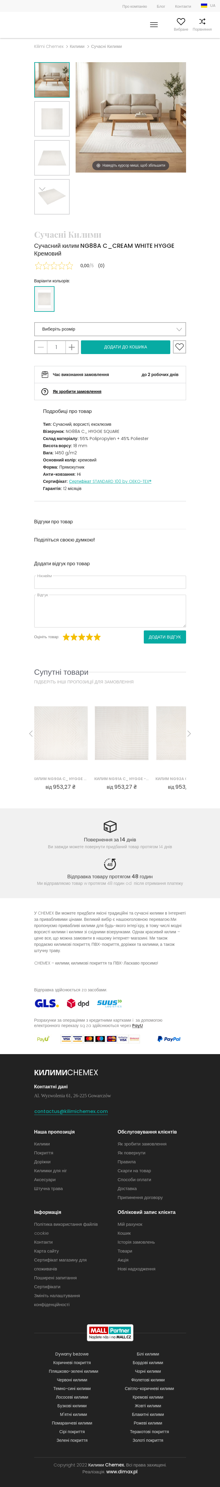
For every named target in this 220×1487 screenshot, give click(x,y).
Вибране (170, 29)
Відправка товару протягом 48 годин (110, 876)
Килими (77, 46)
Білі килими (148, 1354)
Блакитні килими (148, 1414)
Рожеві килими (148, 1423)
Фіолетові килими (148, 1380)
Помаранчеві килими (72, 1423)
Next (45, 221)
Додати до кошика (125, 347)
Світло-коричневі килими (149, 1388)
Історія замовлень (136, 1242)
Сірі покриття (72, 1432)
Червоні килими (72, 1380)
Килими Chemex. (106, 1465)
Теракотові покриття (149, 1432)
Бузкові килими (72, 1406)
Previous (59, 221)
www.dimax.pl (122, 1472)
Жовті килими (148, 1406)
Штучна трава (48, 1188)
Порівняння (191, 29)
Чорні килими (148, 1371)
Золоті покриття (148, 1440)
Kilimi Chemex (48, 46)
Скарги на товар (134, 1170)
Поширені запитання (55, 1278)
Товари (125, 1251)
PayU (137, 1025)
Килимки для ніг (50, 1170)
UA (213, 5)
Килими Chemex (24, 25)
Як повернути (131, 1153)
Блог (161, 6)
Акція (123, 1260)
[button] (110, 329)
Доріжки (42, 1162)
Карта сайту (46, 1251)
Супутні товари (61, 671)
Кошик (210, 29)
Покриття (43, 1153)
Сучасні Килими (106, 46)
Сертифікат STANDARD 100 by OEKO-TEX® (110, 481)
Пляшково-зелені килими (73, 1371)
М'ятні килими (73, 1414)
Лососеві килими (72, 1397)
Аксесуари (45, 1179)
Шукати (128, 29)
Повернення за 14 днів (110, 839)
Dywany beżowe (72, 1354)
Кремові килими (147, 1397)
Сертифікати (47, 1286)
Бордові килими (148, 1363)
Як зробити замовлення (77, 392)
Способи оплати (134, 1179)
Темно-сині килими (72, 1388)
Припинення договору (140, 1197)
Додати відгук (165, 637)
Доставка (127, 1188)
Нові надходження (136, 1269)
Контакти (183, 6)
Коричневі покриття (72, 1363)
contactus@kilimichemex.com (71, 1111)
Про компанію (134, 6)
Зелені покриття (72, 1440)
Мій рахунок (148, 29)
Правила (127, 1162)
